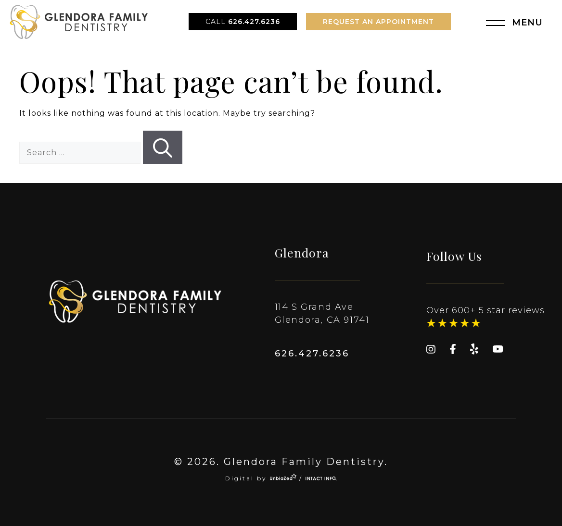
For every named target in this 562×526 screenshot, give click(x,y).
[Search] (162, 147)
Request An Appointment (378, 21)
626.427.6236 (242, 21)
